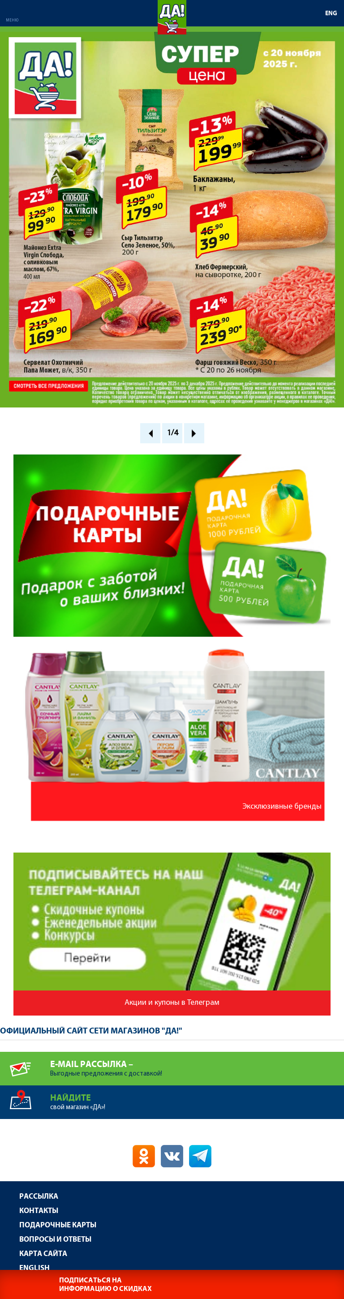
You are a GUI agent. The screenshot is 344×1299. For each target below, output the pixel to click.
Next (194, 433)
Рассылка (38, 1196)
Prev (150, 433)
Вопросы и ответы (55, 1239)
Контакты (38, 1211)
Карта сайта (43, 1254)
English (34, 1268)
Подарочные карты (57, 1225)
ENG (331, 13)
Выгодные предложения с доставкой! (197, 1064)
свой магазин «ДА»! (197, 1098)
